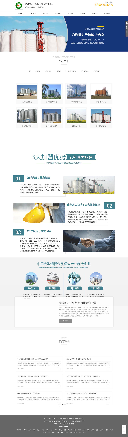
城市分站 (19, 430)
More (64, 408)
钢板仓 (38, 71)
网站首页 (21, 13)
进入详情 (65, 340)
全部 (29, 71)
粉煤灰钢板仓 (72, 71)
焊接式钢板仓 (84, 71)
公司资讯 (70, 13)
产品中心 (45, 13)
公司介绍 (33, 13)
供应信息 (58, 13)
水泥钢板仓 (48, 71)
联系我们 (107, 13)
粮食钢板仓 (60, 71)
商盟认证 (94, 13)
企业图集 (82, 13)
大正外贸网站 (26, 416)
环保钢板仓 (97, 71)
